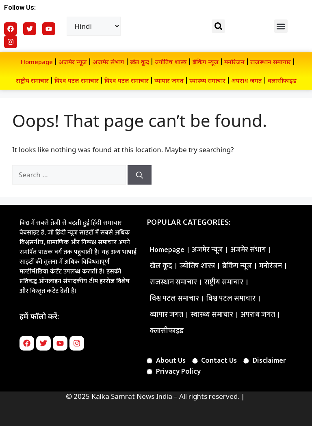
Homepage (37, 62)
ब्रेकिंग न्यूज (206, 62)
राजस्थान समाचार (270, 62)
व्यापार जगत (169, 80)
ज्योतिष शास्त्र (171, 62)
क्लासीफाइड (282, 80)
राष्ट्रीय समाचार (32, 80)
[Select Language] (94, 26)
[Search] (140, 175)
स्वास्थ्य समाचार (207, 80)
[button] (218, 26)
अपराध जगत (246, 80)
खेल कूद (139, 62)
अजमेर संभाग (108, 62)
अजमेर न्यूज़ (72, 62)
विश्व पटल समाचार (76, 80)
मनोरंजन (234, 62)
